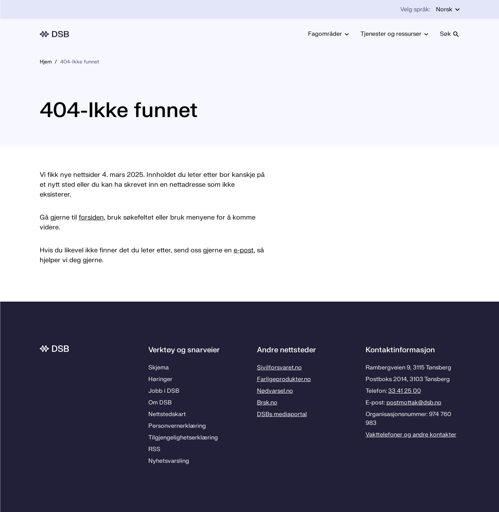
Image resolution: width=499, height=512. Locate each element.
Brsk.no (267, 402)
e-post (244, 250)
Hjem (46, 62)
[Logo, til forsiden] (54, 34)
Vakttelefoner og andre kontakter (411, 434)
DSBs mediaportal (282, 414)
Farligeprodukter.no (284, 379)
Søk (450, 34)
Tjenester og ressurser (394, 34)
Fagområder (328, 34)
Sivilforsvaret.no (279, 367)
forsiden (91, 217)
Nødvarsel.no (275, 391)
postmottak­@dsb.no (413, 402)
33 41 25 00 (404, 391)
